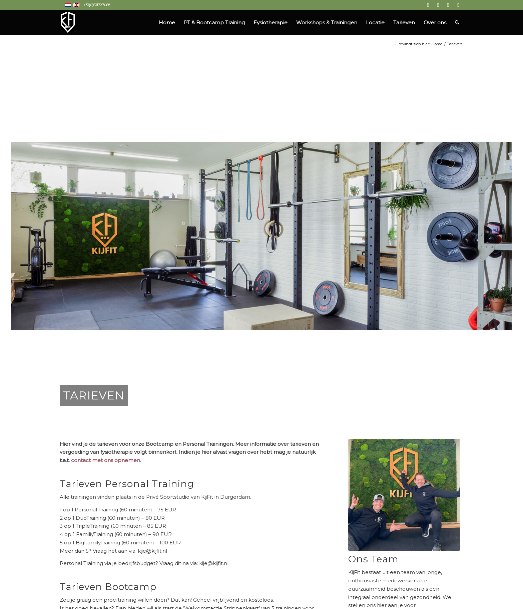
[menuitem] (166, 22)
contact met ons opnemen (105, 460)
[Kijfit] (68, 22)
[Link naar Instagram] (428, 5)
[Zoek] (457, 22)
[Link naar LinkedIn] (448, 5)
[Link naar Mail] (458, 5)
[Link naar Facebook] (438, 5)
